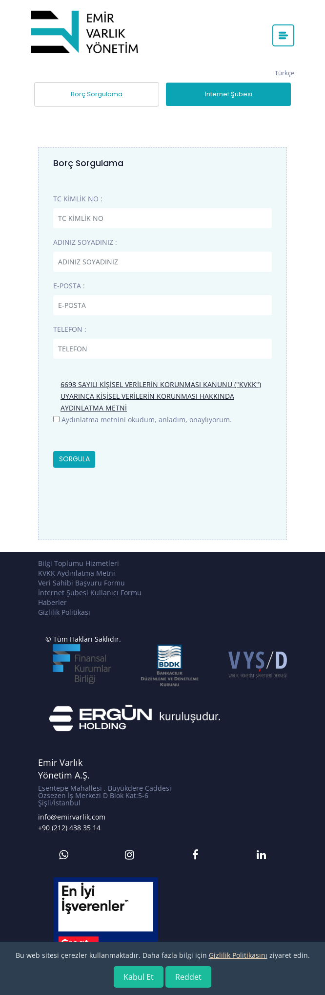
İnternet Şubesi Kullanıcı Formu (90, 592)
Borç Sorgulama (96, 94)
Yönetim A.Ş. (64, 775)
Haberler (52, 602)
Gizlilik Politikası (64, 612)
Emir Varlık (60, 762)
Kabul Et (138, 977)
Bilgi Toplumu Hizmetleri (78, 563)
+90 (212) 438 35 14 (69, 827)
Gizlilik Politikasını (238, 955)
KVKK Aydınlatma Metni (76, 573)
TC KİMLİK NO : (77, 198)
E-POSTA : (69, 285)
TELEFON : (69, 329)
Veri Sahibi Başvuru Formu (81, 582)
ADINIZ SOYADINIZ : (85, 242)
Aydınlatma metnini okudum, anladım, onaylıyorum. (146, 419)
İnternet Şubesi (228, 94)
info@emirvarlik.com (71, 817)
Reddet (188, 977)
